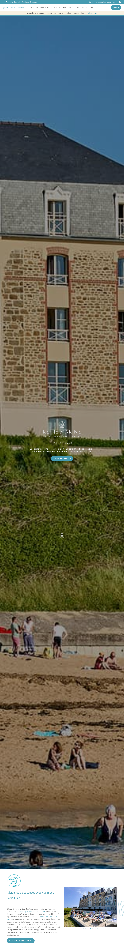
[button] (120, 2)
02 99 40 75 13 (110, 2)
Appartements (33, 8)
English (17, 2)
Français (9, 2)
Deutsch (25, 2)
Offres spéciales (87, 8)
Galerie (71, 8)
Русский (33, 2)
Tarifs (77, 8)
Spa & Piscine (45, 8)
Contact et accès (96, 2)
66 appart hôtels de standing (32, 912)
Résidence (22, 8)
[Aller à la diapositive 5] (90, 928)
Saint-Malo (63, 8)
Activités (54, 8)
